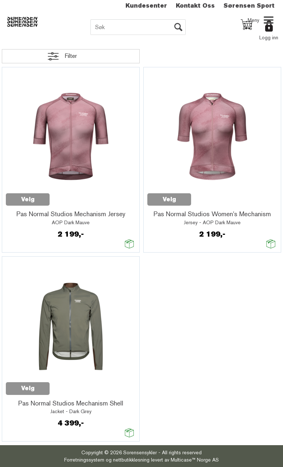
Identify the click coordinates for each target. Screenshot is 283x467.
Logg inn (268, 37)
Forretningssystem (84, 460)
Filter (71, 55)
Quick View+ (68, 195)
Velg (28, 199)
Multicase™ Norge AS (195, 460)
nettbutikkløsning (131, 460)
